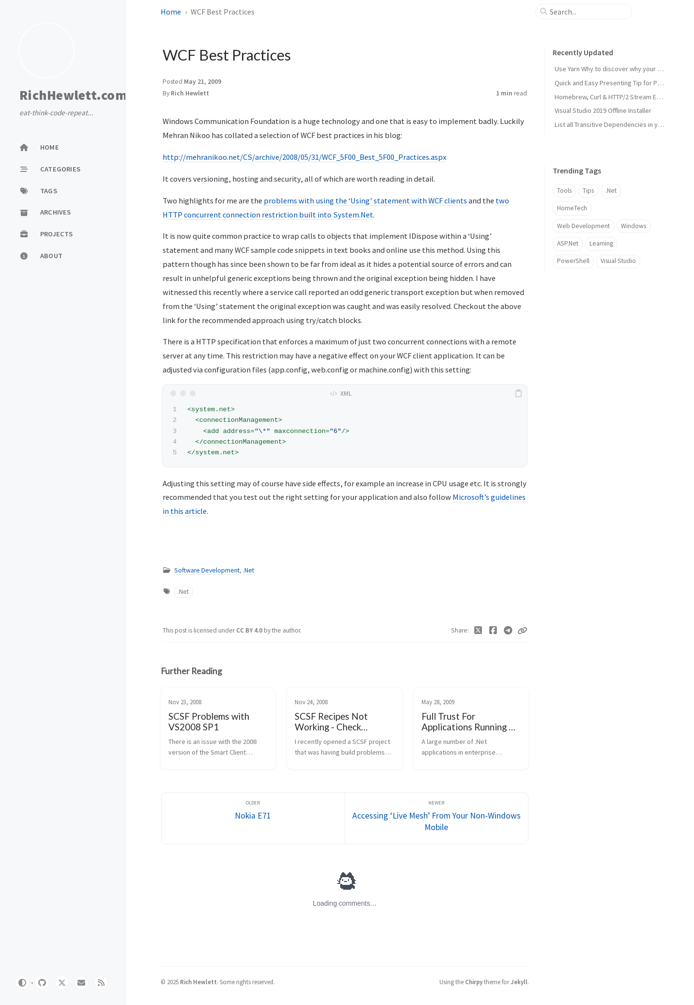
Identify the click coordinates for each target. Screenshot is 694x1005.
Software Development (207, 570)
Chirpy (474, 982)
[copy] (518, 393)
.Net (248, 570)
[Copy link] (522, 630)
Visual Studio (618, 261)
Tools (564, 190)
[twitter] (62, 983)
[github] (42, 983)
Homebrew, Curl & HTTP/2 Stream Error (611, 97)
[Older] (253, 818)
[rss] (101, 983)
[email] (81, 983)
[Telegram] (507, 630)
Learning (601, 243)
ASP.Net (567, 243)
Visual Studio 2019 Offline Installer (603, 110)
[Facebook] (493, 630)
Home (171, 11)
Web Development (583, 226)
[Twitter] (478, 630)
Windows (633, 226)
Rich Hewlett (190, 93)
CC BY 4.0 (250, 630)
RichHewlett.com (73, 95)
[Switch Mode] (22, 983)
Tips (588, 190)
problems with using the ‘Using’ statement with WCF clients (365, 200)
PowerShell (573, 261)
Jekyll (519, 982)
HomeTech (572, 208)
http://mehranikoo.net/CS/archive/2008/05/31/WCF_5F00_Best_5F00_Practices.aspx (304, 157)
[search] (587, 11)
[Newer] (436, 818)
